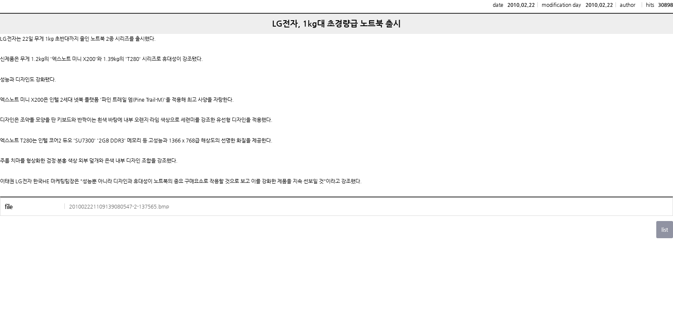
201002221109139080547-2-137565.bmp (119, 206)
